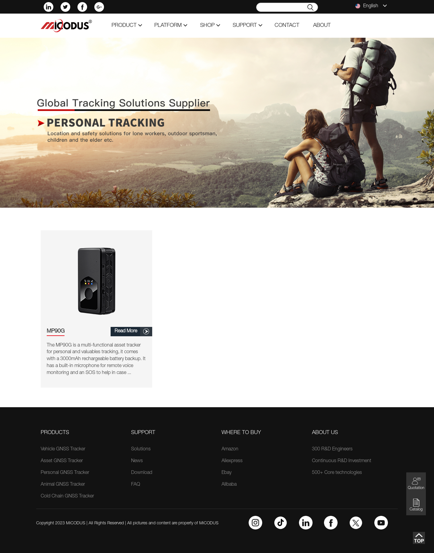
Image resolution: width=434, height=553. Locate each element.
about (322, 25)
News (137, 461)
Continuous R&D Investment (341, 461)
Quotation (416, 483)
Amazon (230, 449)
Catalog (416, 505)
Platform (170, 25)
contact (287, 25)
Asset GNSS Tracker (62, 461)
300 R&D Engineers (332, 449)
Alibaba (229, 484)
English (371, 6)
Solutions (141, 449)
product (127, 25)
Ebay (226, 473)
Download (141, 473)
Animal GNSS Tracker (63, 484)
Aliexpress (232, 461)
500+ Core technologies (337, 473)
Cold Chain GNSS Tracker (67, 496)
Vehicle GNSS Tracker (63, 449)
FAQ (135, 484)
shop (210, 25)
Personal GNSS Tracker (65, 473)
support (248, 25)
